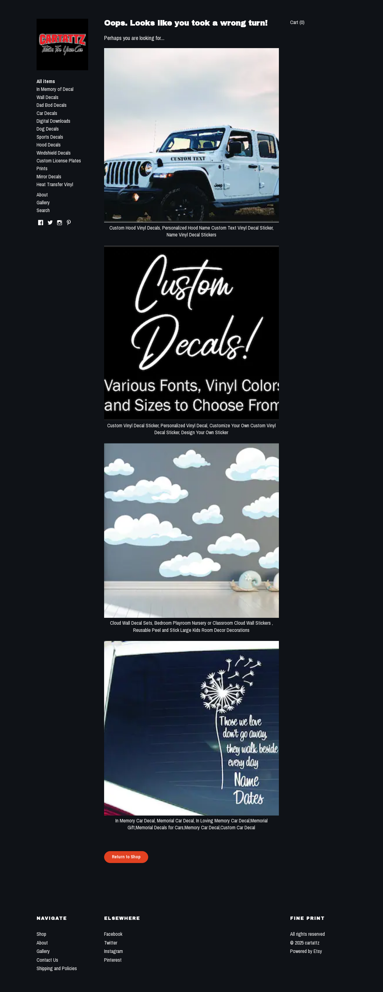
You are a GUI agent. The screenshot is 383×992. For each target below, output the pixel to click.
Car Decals (47, 113)
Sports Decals (50, 136)
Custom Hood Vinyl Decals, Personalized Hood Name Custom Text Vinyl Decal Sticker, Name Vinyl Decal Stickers (191, 227)
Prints (42, 168)
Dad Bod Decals (52, 105)
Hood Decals (49, 144)
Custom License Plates (59, 160)
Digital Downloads (53, 120)
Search (43, 210)
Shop (41, 933)
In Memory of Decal (55, 89)
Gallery (43, 202)
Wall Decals (47, 97)
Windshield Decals (54, 152)
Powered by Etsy (306, 951)
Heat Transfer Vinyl (55, 184)
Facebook (113, 933)
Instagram (113, 951)
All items (46, 81)
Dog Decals (48, 128)
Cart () (297, 22)
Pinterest (113, 959)
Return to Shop (126, 857)
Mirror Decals (49, 176)
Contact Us (47, 959)
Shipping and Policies (57, 968)
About (42, 194)
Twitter (110, 942)
